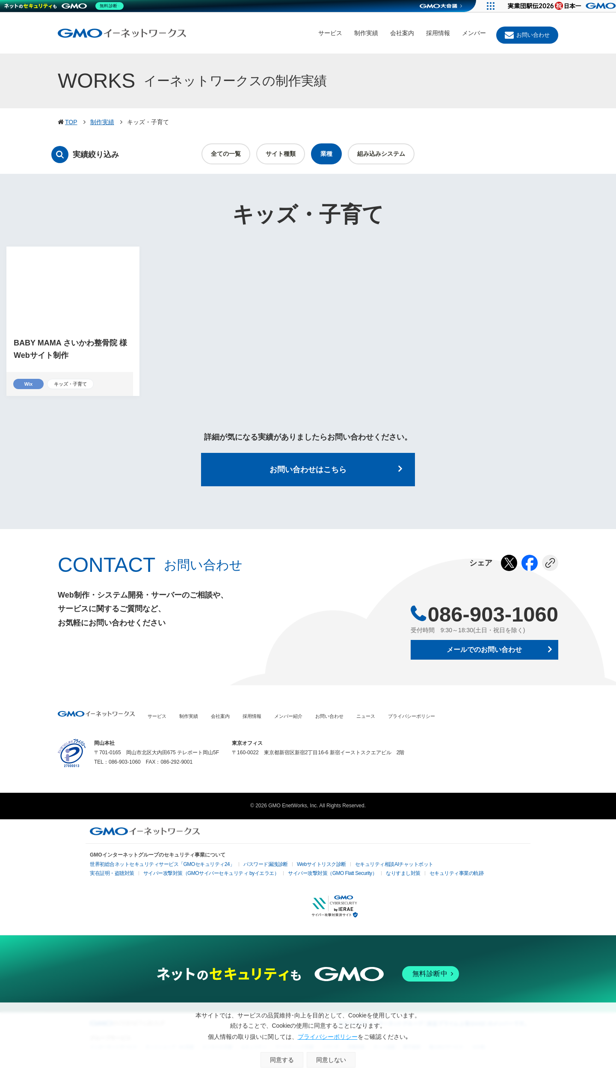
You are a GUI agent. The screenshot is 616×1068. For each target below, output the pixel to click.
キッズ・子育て (73, 384)
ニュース (365, 717)
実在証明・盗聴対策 (109, 874)
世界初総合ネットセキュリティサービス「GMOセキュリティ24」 (153, 865)
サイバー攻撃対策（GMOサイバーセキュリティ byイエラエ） (196, 874)
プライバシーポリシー (411, 717)
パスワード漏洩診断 (244, 865)
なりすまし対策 (368, 874)
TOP (71, 122)
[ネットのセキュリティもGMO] (65, 6)
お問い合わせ (533, 35)
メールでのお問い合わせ (484, 650)
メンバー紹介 (288, 717)
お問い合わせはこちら (308, 470)
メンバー (474, 33)
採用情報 (438, 33)
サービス (330, 33)
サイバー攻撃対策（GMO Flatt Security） (304, 874)
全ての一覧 (226, 153)
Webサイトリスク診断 (293, 865)
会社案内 (402, 33)
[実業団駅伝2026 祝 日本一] (556, 6)
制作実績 (366, 33)
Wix (28, 384)
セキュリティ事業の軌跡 (415, 874)
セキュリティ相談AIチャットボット (358, 865)
